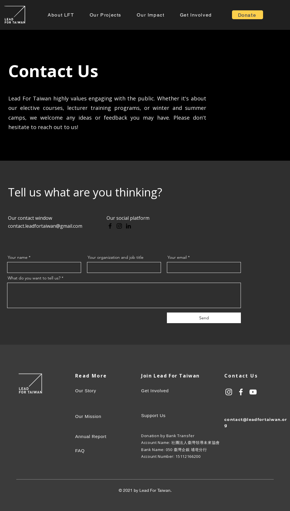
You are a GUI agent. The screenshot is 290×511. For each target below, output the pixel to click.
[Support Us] (173, 415)
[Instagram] (119, 226)
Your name (18, 257)
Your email (177, 257)
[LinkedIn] (128, 226)
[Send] (204, 318)
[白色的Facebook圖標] (240, 392)
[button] (61, 14)
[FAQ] (102, 451)
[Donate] (247, 14)
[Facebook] (110, 226)
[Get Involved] (173, 390)
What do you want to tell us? (34, 278)
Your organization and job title (116, 257)
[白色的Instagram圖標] (228, 392)
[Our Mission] (102, 416)
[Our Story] (89, 390)
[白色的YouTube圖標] (253, 392)
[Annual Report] (99, 436)
